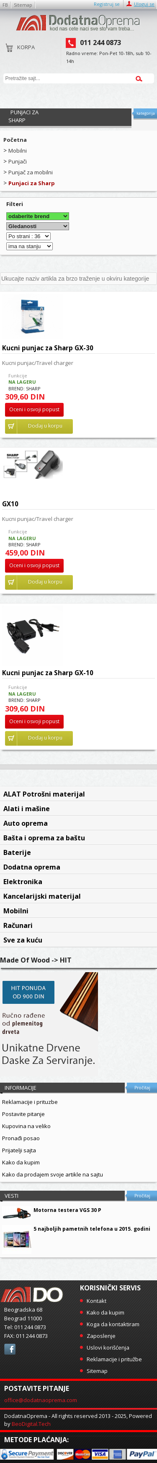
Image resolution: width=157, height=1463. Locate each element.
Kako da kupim (21, 1162)
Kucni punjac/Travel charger (37, 363)
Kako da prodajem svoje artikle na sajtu (52, 1174)
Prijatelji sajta (19, 1150)
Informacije (20, 1087)
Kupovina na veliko (26, 1126)
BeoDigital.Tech (31, 1424)
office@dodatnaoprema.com (40, 1400)
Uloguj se (144, 4)
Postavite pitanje (23, 1114)
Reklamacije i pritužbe (114, 1359)
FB (5, 5)
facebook (9, 1349)
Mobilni (17, 150)
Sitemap (23, 5)
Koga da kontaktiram (113, 1324)
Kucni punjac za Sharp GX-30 (47, 348)
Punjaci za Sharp (31, 183)
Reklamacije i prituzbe (30, 1102)
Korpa (20, 50)
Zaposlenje (101, 1336)
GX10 (10, 504)
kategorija (145, 113)
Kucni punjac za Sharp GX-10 (47, 673)
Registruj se (107, 4)
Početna (15, 139)
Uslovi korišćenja (108, 1347)
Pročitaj (142, 1088)
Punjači (17, 161)
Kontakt (96, 1301)
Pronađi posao (21, 1138)
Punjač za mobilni (30, 172)
